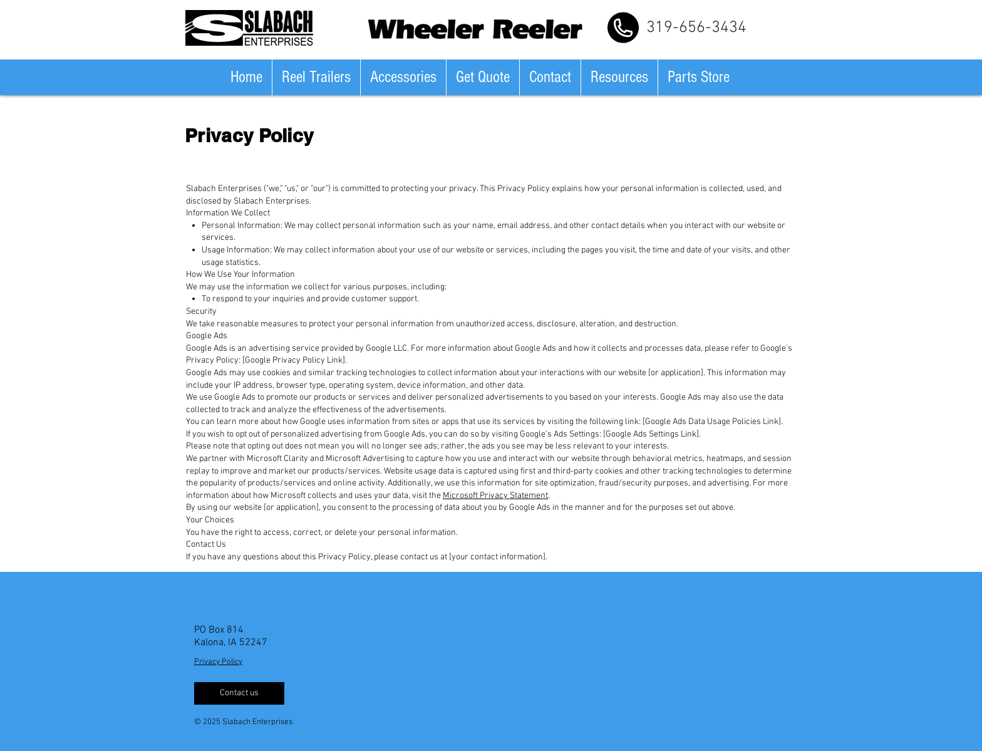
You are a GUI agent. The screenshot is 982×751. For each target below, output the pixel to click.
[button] (316, 77)
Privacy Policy (218, 662)
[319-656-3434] (696, 27)
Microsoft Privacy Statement (495, 495)
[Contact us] (239, 693)
